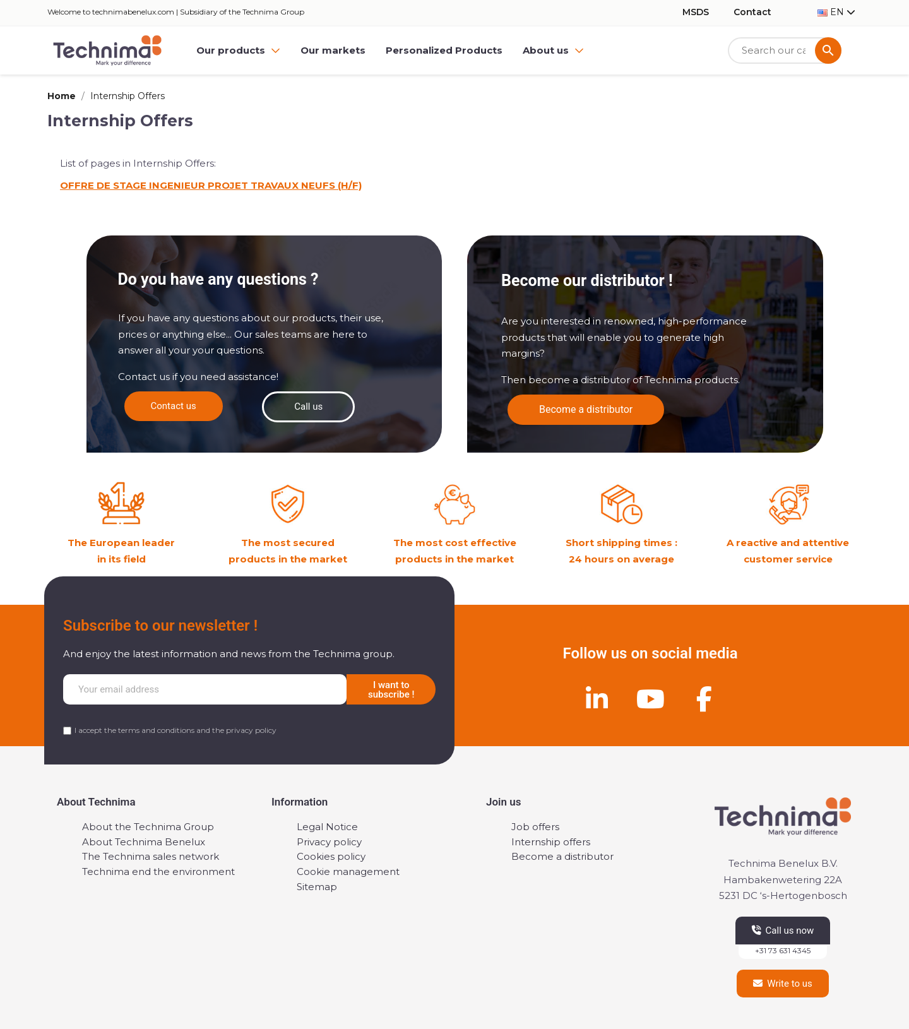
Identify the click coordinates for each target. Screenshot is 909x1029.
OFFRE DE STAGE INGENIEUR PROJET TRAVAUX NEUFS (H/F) (211, 185)
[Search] (784, 50)
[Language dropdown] (836, 12)
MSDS (695, 12)
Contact (752, 12)
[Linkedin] (596, 699)
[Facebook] (704, 699)
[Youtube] (650, 699)
